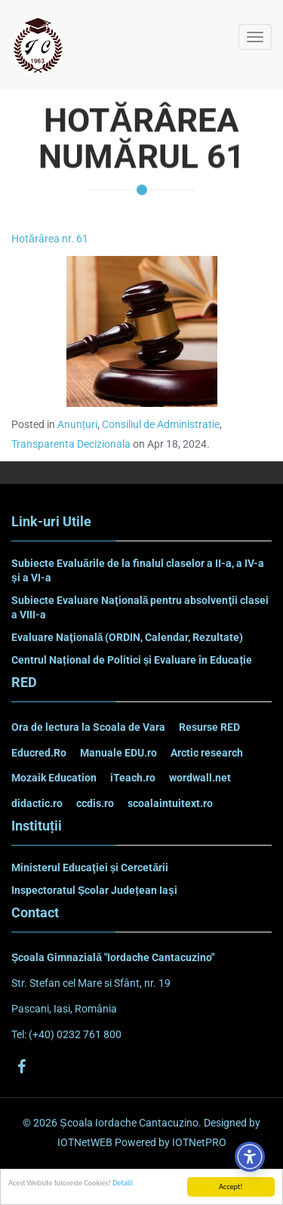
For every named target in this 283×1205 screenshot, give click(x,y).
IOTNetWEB (84, 1142)
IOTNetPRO (199, 1142)
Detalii (122, 1183)
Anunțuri (77, 424)
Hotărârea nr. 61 (49, 239)
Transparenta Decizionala (71, 444)
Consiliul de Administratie (161, 424)
